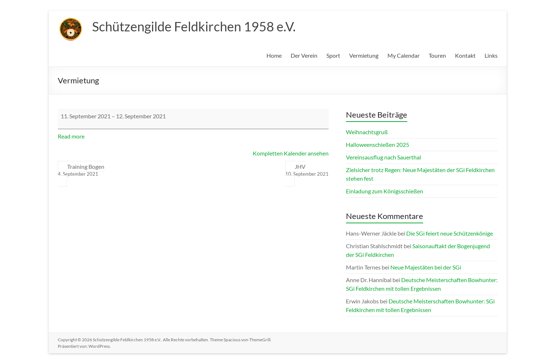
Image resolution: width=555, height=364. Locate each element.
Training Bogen (81, 170)
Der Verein (304, 55)
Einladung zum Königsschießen (384, 191)
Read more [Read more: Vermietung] (71, 136)
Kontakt (465, 55)
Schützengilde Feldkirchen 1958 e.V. (194, 26)
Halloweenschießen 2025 (377, 144)
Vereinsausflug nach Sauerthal (383, 157)
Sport (333, 55)
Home (274, 55)
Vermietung (363, 55)
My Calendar (403, 55)
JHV (307, 170)
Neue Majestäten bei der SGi (425, 267)
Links (491, 55)
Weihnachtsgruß (367, 131)
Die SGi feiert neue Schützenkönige (449, 233)
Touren (437, 55)
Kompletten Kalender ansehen (291, 153)
